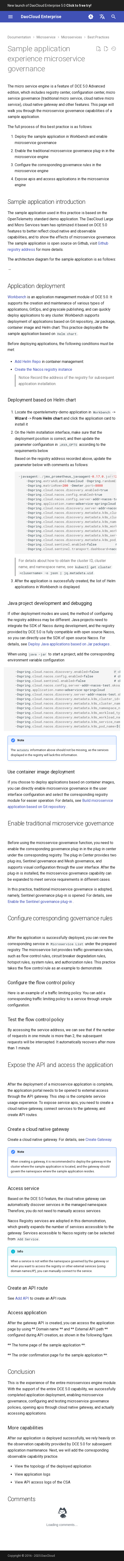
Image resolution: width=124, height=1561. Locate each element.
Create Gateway (98, 1139)
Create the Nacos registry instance (43, 369)
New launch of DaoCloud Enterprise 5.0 (49, 5)
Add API (22, 1298)
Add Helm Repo (28, 361)
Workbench (17, 297)
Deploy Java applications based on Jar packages (69, 644)
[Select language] (102, 16)
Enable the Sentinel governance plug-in (40, 901)
